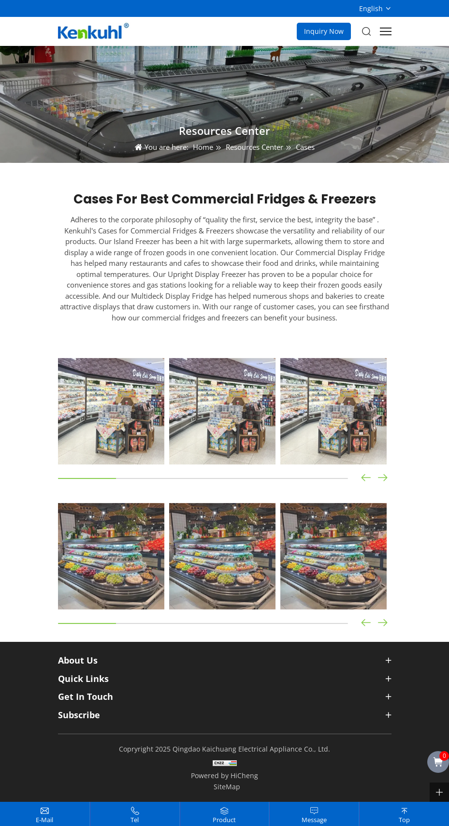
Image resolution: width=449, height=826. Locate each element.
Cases (305, 147)
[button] (383, 534)
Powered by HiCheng (224, 775)
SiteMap (227, 786)
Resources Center (254, 147)
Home (203, 147)
